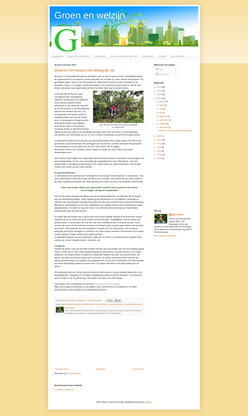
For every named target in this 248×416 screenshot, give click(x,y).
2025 (159, 155)
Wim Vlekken (177, 56)
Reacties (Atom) (74, 373)
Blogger (148, 402)
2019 (159, 98)
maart (162, 105)
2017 (159, 91)
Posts (159, 69)
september (164, 120)
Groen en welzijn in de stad (123, 56)
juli (160, 112)
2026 (159, 158)
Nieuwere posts (61, 369)
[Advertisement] (99, 342)
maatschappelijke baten (133, 304)
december (163, 127)
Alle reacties (162, 74)
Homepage (100, 369)
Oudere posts (138, 369)
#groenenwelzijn (68, 304)
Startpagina (57, 56)
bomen (98, 304)
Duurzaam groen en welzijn (107, 284)
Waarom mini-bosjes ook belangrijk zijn (84, 70)
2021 (159, 140)
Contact (162, 56)
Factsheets (100, 56)
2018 (159, 94)
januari (162, 101)
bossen (104, 304)
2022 (159, 143)
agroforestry (79, 304)
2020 (159, 136)
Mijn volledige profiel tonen (165, 236)
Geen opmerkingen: (95, 300)
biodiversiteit (89, 304)
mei (161, 109)
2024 (159, 151)
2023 (159, 147)
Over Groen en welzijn (79, 56)
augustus (163, 116)
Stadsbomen (148, 56)
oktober (162, 124)
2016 (159, 87)
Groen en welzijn (89, 15)
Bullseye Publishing (65, 389)
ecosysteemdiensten (116, 304)
